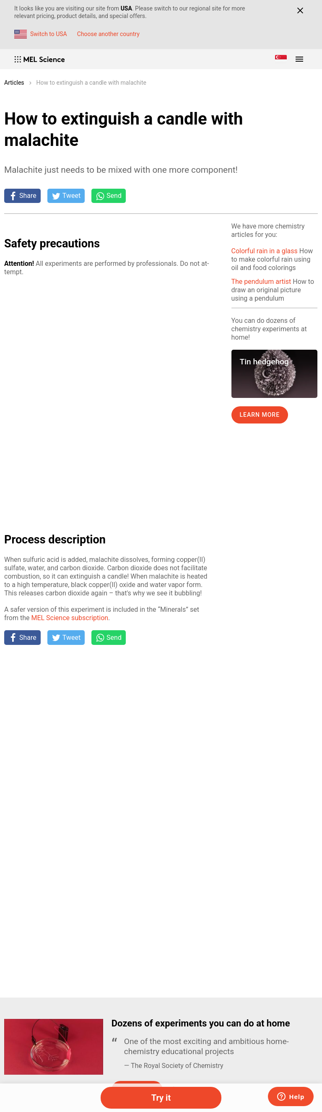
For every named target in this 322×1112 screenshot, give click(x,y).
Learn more (260, 414)
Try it (161, 1098)
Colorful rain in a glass (264, 251)
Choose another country (108, 34)
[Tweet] (66, 196)
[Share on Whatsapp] (108, 196)
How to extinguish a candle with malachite (91, 82)
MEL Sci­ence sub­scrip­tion (69, 618)
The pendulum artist (261, 282)
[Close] (300, 10)
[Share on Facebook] (22, 196)
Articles (14, 82)
